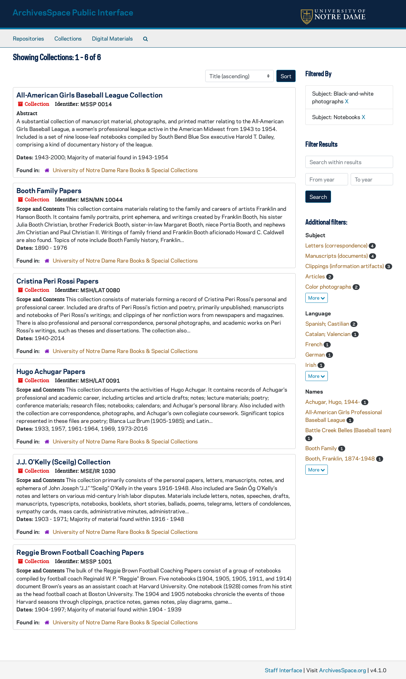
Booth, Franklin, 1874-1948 (340, 458)
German (315, 354)
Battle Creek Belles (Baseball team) (348, 429)
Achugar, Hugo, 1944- (333, 401)
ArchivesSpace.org (342, 670)
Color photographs (329, 286)
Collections (68, 38)
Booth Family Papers (48, 190)
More (316, 297)
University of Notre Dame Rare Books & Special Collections (125, 169)
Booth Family (321, 447)
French (314, 344)
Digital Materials (112, 38)
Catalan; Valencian (328, 333)
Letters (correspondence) (337, 245)
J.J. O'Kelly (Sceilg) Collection (63, 461)
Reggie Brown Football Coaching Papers (80, 551)
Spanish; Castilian (327, 323)
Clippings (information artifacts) (345, 265)
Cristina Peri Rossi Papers (57, 280)
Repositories (28, 38)
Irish (311, 364)
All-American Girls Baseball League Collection (89, 94)
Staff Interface (283, 670)
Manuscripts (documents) (337, 255)
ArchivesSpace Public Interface (73, 12)
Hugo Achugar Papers (50, 371)
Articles (315, 276)
